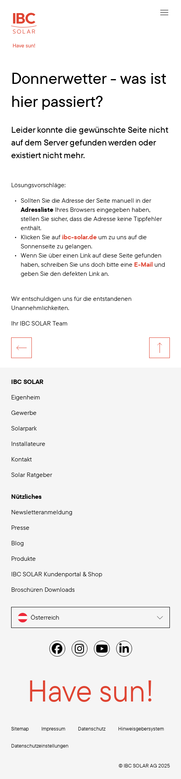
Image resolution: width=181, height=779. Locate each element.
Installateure (28, 444)
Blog (17, 543)
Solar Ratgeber (31, 475)
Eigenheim (25, 397)
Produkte (23, 558)
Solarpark (24, 428)
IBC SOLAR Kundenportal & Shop (56, 574)
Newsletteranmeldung (41, 512)
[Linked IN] (124, 649)
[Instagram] (80, 649)
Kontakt (21, 459)
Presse (20, 527)
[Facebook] (57, 649)
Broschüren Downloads (43, 589)
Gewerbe (24, 413)
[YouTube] (102, 649)
